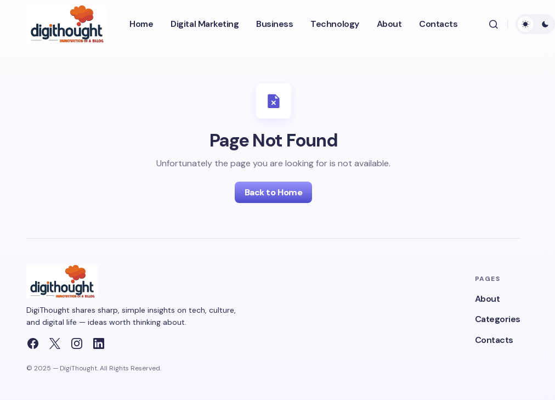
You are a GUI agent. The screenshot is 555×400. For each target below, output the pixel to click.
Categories (497, 319)
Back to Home (273, 192)
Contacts (494, 340)
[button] (493, 24)
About (487, 299)
